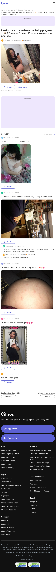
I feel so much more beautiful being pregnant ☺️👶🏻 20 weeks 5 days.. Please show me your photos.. (27, 13)
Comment (22, 87)
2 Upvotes (8, 242)
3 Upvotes (8, 186)
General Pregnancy (24, 10)
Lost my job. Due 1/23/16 (11, 393)
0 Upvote (8, 382)
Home (3, 10)
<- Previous (8, 396)
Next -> (47, 396)
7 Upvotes (8, 87)
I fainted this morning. (46, 393)
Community (12, 10)
